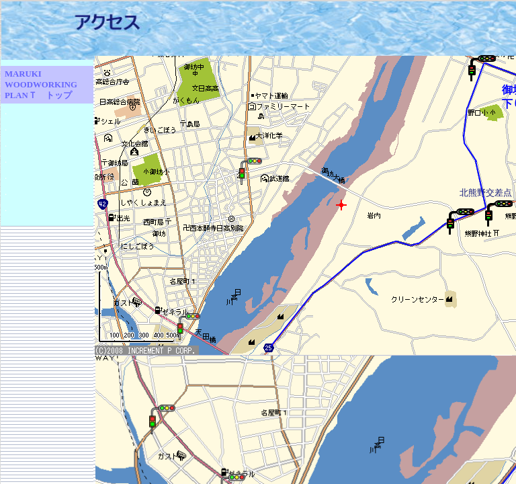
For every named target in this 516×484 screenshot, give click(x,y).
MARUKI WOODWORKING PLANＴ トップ (41, 84)
